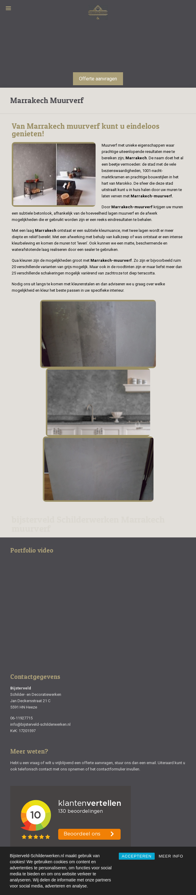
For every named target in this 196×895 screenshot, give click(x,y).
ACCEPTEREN (137, 856)
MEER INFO (171, 856)
